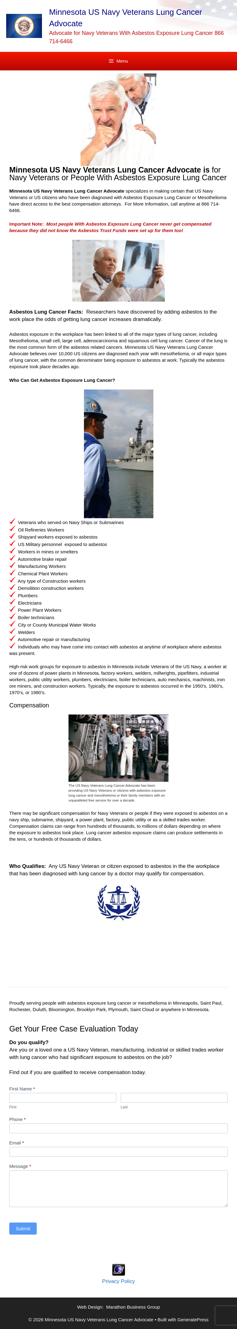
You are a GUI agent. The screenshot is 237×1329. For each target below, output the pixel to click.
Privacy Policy (118, 1281)
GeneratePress (193, 1319)
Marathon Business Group (133, 1307)
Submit (23, 1228)
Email (16, 1142)
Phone (17, 1119)
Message (20, 1166)
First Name (22, 1088)
